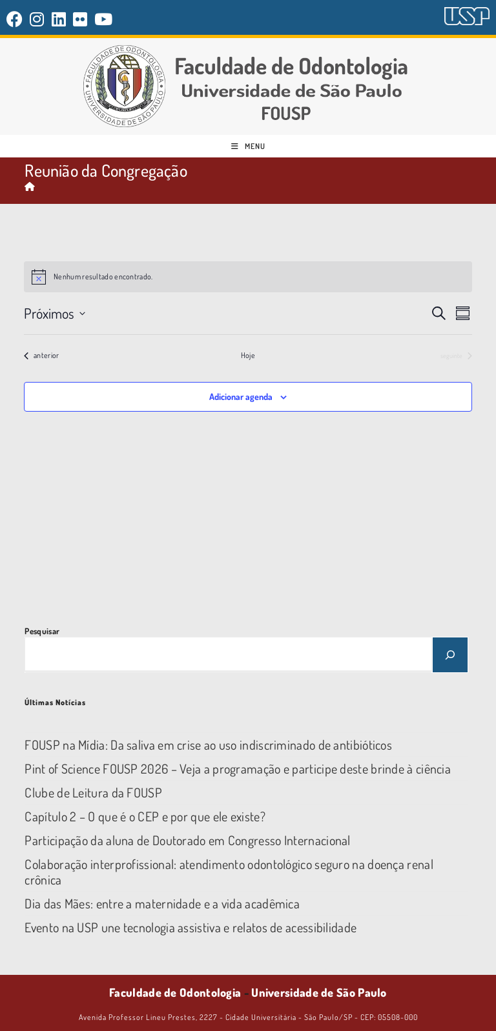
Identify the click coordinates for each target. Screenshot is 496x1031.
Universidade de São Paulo (319, 992)
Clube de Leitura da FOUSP (93, 792)
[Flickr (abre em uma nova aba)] (80, 19)
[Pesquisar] (450, 655)
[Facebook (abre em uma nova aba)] (16, 19)
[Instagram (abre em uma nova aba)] (37, 19)
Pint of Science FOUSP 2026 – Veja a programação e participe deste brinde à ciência (238, 768)
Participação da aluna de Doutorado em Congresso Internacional (187, 840)
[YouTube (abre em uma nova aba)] (103, 19)
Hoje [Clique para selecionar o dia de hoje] (248, 355)
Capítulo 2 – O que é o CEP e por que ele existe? (145, 816)
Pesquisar (42, 631)
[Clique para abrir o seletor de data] (54, 313)
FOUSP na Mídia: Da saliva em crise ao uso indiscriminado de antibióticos (208, 744)
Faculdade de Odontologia (175, 992)
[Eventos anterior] (41, 355)
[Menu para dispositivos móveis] (248, 146)
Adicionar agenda (241, 396)
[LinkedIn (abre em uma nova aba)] (59, 19)
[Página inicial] (30, 186)
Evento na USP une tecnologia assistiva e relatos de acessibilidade (190, 927)
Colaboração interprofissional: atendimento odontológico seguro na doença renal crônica (229, 872)
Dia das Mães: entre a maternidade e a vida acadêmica (162, 903)
